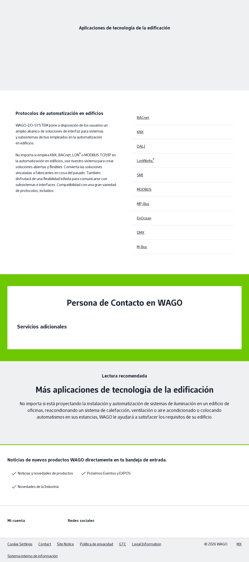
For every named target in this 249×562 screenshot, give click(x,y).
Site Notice (65, 544)
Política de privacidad (96, 544)
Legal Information (146, 544)
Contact (44, 544)
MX (239, 544)
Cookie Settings (19, 544)
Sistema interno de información (32, 556)
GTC (122, 544)
